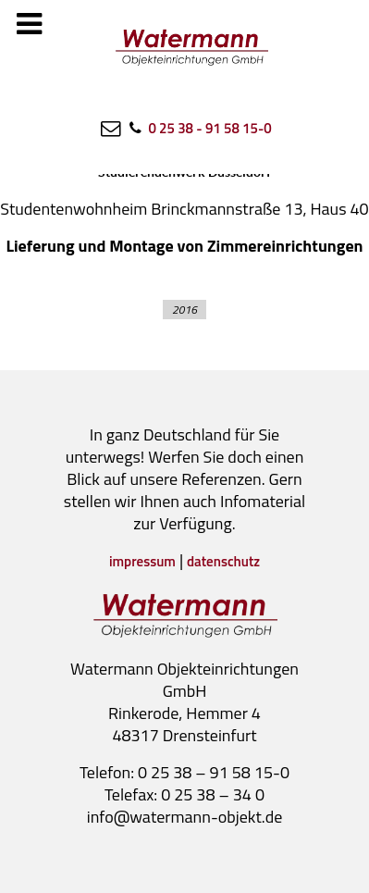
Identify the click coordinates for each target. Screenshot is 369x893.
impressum (142, 561)
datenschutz (223, 561)
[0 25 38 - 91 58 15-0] (198, 128)
